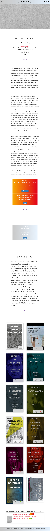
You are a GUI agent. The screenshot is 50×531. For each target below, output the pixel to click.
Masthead (43, 529)
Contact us (31, 529)
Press (22, 529)
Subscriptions (25, 192)
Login (25, 204)
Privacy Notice (37, 529)
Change (25, 239)
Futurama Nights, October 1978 (21, 515)
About (19, 529)
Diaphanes (25, 2)
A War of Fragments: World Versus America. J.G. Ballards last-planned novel (24, 519)
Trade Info (27, 529)
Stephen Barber (25, 47)
